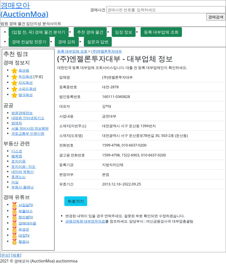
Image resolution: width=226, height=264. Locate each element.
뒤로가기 (76, 201)
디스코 (16, 151)
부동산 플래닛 (22, 187)
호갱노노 (18, 176)
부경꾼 (23, 229)
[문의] (5, 255)
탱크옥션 (25, 94)
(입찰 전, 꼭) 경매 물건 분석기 (38, 32)
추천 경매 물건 (90, 32)
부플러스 (25, 210)
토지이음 (18, 161)
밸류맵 (16, 156)
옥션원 (23, 70)
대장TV (24, 235)
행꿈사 (23, 241)
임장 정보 (123, 32)
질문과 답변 (97, 42)
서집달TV (25, 204)
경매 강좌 (66, 42)
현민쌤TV (25, 216)
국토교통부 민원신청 (27, 133)
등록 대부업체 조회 (161, 32)
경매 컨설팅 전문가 (29, 42)
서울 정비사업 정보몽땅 (30, 128)
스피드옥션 (27, 88)
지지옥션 (25, 82)
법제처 (16, 123)
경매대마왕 (27, 223)
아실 (14, 182)
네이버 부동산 (22, 171)
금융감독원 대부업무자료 (85, 221)
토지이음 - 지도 (23, 166)
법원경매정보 (22, 112)
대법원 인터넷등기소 (27, 117)
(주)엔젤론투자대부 (106, 51)
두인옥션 (25, 76)
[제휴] (16, 255)
